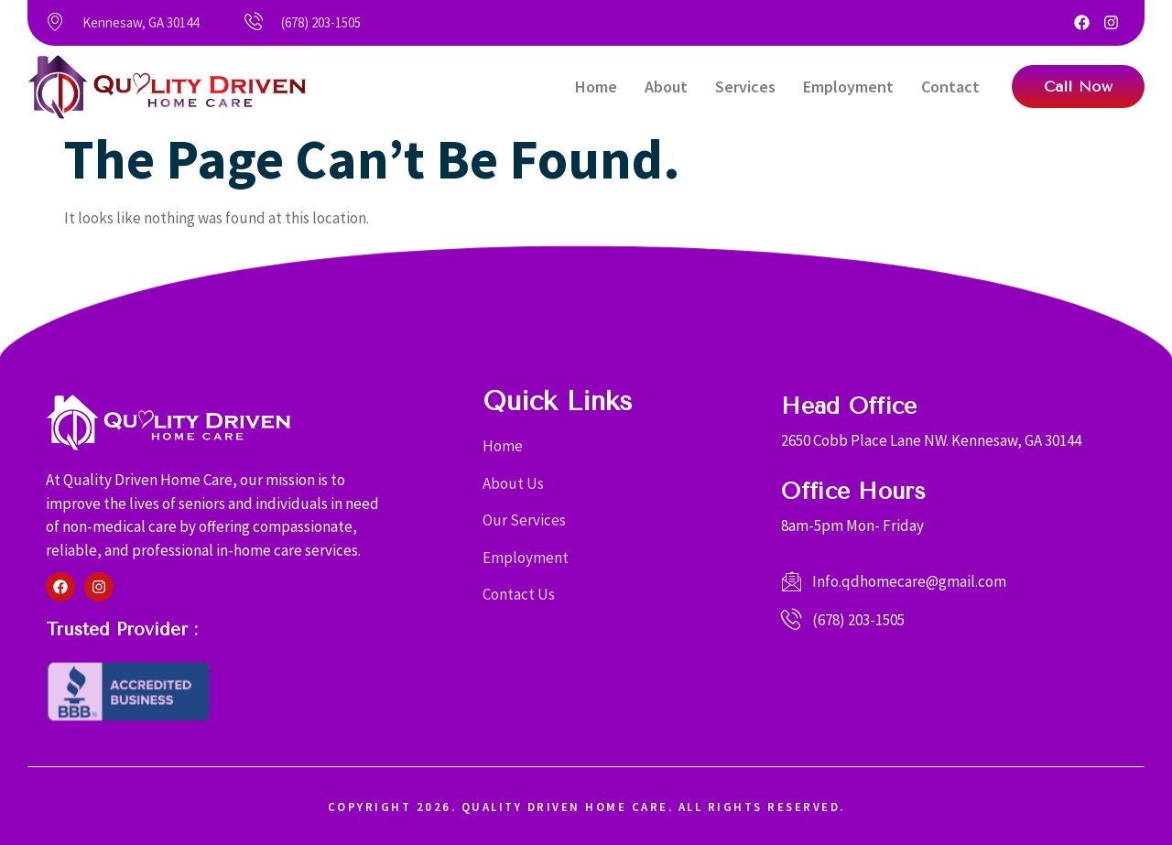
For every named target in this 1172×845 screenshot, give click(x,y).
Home (596, 86)
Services (745, 86)
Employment (848, 86)
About (666, 86)
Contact (950, 86)
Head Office (849, 406)
